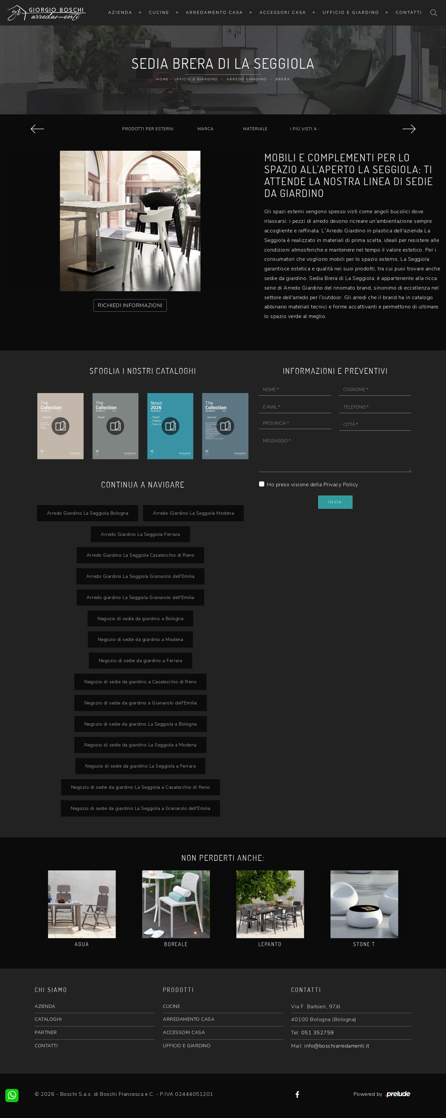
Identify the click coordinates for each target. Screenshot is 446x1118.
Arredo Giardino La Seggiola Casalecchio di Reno (141, 555)
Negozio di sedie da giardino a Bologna (140, 618)
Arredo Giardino (247, 79)
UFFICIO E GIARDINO (186, 1046)
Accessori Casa (283, 12)
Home (162, 79)
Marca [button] (206, 129)
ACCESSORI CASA (184, 1032)
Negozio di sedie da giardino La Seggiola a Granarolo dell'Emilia (140, 808)
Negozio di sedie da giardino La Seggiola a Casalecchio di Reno (140, 787)
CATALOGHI (48, 1019)
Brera (283, 79)
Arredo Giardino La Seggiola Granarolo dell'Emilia (140, 576)
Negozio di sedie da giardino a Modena (140, 639)
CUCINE (171, 1006)
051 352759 (317, 1032)
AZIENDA (45, 1006)
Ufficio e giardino (351, 12)
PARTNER (46, 1032)
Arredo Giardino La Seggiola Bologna (88, 513)
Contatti (409, 12)
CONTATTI (46, 1046)
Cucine (159, 12)
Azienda (120, 12)
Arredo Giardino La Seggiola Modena (193, 513)
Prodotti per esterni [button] (148, 129)
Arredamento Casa (214, 12)
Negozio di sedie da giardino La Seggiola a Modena (140, 744)
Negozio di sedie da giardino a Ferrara (140, 660)
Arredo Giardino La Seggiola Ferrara (140, 534)
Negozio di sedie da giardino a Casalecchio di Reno (140, 681)
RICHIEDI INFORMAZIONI (130, 305)
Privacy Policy (340, 484)
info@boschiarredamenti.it (336, 1046)
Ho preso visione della (312, 484)
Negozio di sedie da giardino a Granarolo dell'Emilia (140, 702)
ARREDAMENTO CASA (188, 1019)
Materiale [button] (255, 129)
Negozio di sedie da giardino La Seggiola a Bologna (140, 724)
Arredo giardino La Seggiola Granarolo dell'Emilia (140, 597)
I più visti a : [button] (305, 129)
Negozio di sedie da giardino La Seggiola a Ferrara (140, 766)
